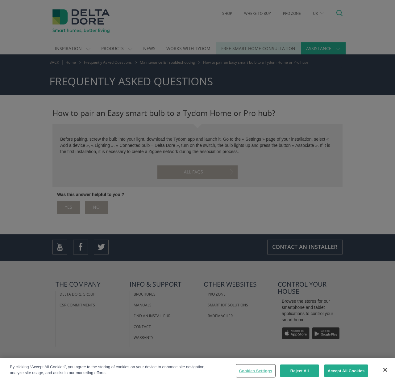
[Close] (385, 373)
